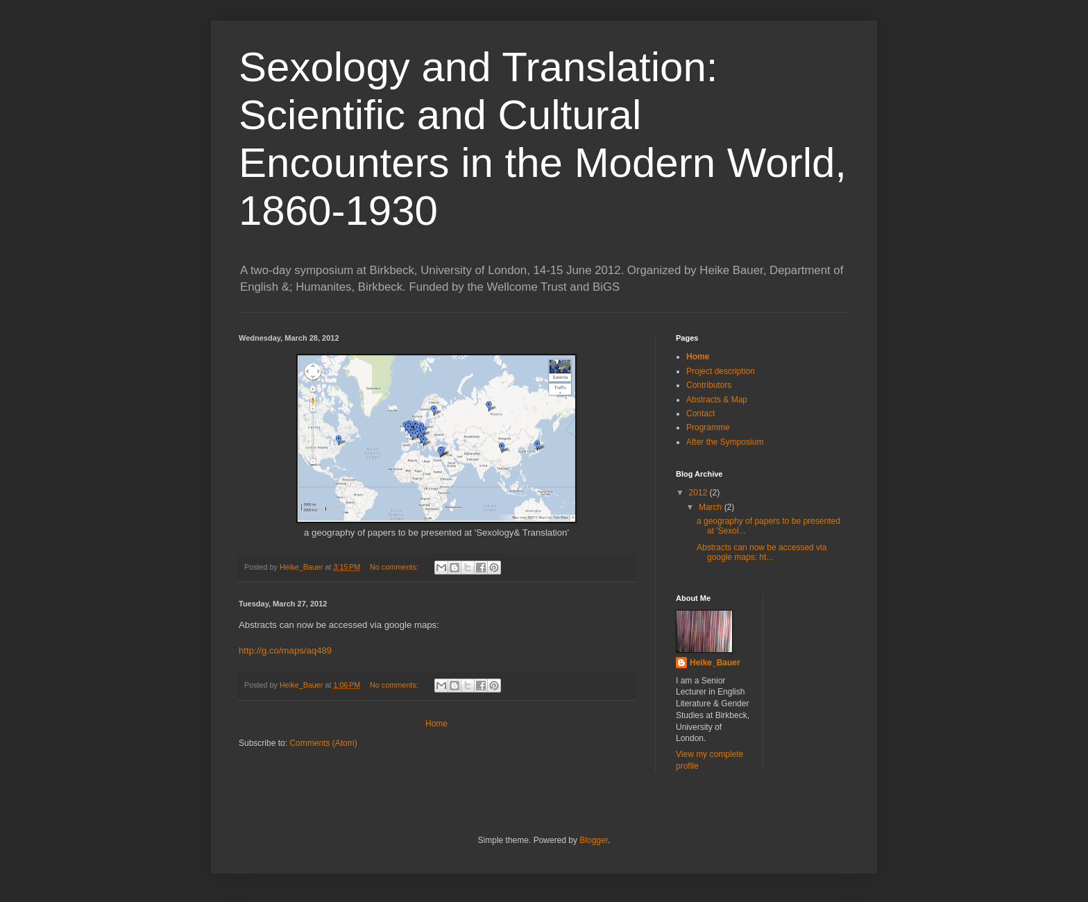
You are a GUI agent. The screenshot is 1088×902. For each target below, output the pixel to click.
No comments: (395, 567)
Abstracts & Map (716, 400)
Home (436, 724)
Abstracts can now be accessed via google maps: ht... (761, 552)
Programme (708, 427)
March (711, 507)
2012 (699, 492)
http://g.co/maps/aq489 (285, 650)
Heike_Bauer (715, 662)
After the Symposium (724, 442)
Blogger (593, 840)
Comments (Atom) (323, 743)
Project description (720, 371)
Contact (700, 413)
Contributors (708, 385)
